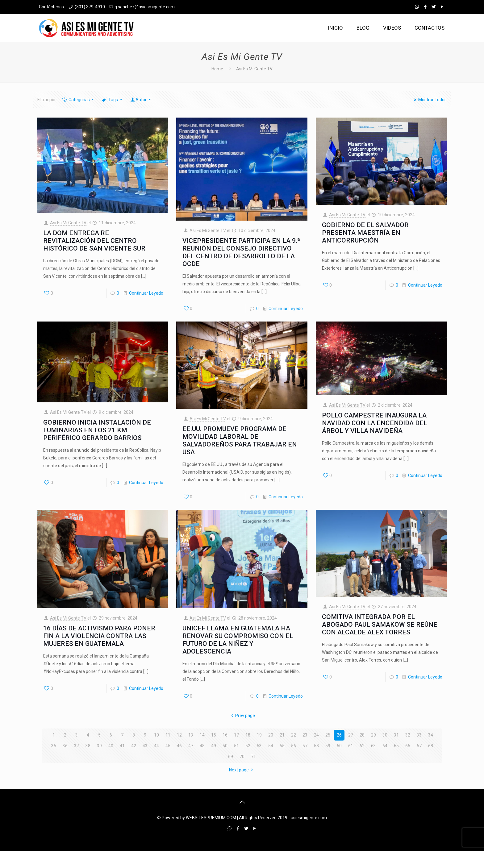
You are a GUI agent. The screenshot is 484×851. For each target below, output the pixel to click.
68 (430, 745)
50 (225, 745)
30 (384, 735)
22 (293, 735)
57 (304, 745)
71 (253, 756)
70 (242, 756)
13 (190, 735)
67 (419, 745)
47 (190, 745)
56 (293, 745)
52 (247, 745)
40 (110, 745)
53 (259, 745)
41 (122, 745)
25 (327, 735)
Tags (112, 99)
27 (350, 735)
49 (213, 745)
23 (304, 735)
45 (167, 745)
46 (179, 745)
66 (407, 745)
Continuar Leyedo (146, 293)
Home (217, 68)
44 (156, 745)
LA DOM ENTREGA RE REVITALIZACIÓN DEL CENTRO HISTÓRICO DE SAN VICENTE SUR (94, 240)
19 (259, 735)
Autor (140, 99)
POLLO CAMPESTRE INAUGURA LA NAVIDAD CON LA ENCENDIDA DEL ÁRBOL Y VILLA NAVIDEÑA (374, 423)
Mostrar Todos (429, 99)
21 (282, 735)
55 (282, 745)
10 (156, 735)
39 (99, 745)
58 (316, 745)
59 (327, 745)
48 (202, 745)
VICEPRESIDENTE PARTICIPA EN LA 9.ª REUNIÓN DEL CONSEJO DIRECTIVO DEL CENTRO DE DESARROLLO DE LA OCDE (241, 252)
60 (339, 745)
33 (419, 735)
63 (373, 745)
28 (362, 735)
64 (384, 745)
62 (362, 745)
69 (230, 756)
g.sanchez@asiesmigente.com (145, 6)
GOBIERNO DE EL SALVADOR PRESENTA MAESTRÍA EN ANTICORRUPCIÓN (365, 232)
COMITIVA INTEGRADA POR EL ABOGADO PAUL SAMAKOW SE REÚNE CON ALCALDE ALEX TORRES (379, 624)
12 (179, 735)
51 (236, 745)
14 (202, 735)
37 (76, 745)
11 (167, 735)
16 (225, 735)
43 (145, 745)
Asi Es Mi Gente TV (68, 222)
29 (373, 735)
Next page (242, 769)
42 (133, 745)
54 (270, 745)
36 (65, 745)
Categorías (78, 99)
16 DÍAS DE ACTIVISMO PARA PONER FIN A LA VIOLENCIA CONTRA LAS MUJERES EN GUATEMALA (99, 636)
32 (407, 735)
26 (339, 735)
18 (247, 735)
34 (430, 735)
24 (316, 735)
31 (396, 735)
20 (270, 735)
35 (53, 745)
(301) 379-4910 (90, 6)
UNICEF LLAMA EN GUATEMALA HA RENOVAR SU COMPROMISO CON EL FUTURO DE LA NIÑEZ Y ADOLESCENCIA (237, 640)
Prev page (242, 715)
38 (88, 745)
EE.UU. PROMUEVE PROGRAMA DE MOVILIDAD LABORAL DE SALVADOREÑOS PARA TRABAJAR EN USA (239, 440)
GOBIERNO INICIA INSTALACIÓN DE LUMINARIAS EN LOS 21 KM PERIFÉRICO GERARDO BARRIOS (97, 430)
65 (396, 745)
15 (213, 735)
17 (236, 735)
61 (350, 745)
